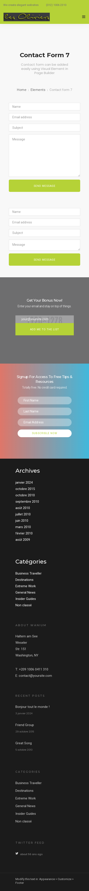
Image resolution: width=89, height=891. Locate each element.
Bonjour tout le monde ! (32, 707)
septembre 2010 (27, 502)
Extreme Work (25, 586)
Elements (38, 90)
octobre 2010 (25, 495)
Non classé (23, 605)
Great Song (23, 743)
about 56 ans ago (31, 854)
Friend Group (24, 725)
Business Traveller (28, 573)
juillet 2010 (23, 514)
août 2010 (22, 508)
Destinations (24, 580)
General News (25, 592)
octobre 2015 (25, 489)
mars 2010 (23, 527)
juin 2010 (21, 521)
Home (21, 90)
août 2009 (22, 540)
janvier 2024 (24, 482)
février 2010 (24, 533)
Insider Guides (25, 599)
